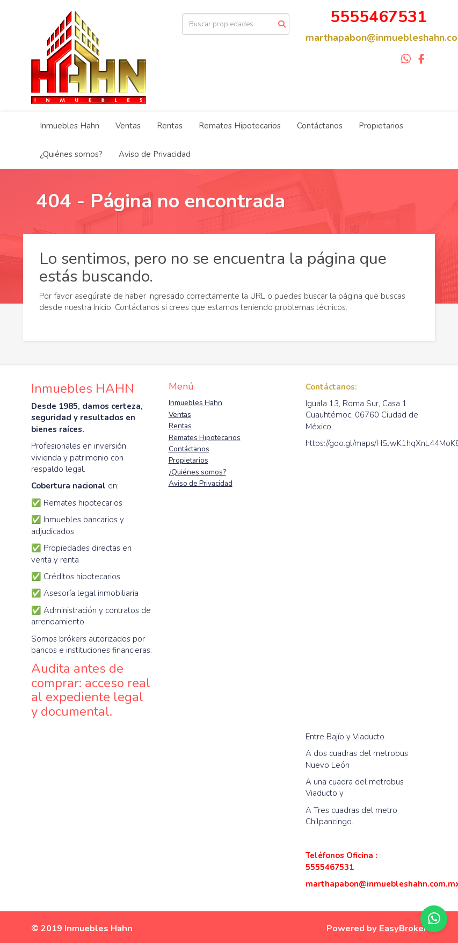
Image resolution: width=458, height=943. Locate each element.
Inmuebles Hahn (69, 125)
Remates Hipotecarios (240, 125)
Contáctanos (320, 125)
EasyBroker (403, 928)
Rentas (170, 125)
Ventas (128, 125)
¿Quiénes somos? (71, 154)
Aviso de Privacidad (155, 154)
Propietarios (381, 125)
